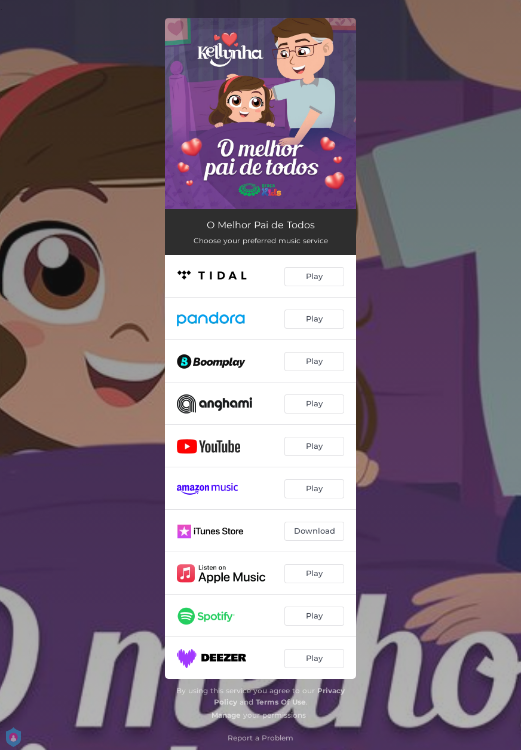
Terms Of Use (281, 701)
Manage (226, 715)
